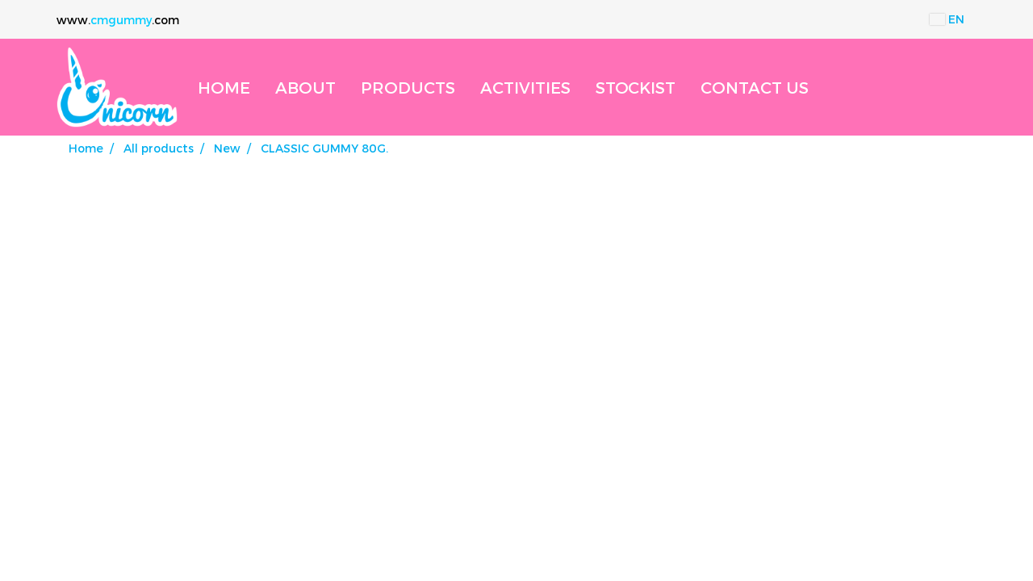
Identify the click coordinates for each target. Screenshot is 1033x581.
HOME (224, 87)
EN (947, 19)
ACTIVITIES (525, 87)
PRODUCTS (408, 87)
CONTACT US (755, 87)
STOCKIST (635, 87)
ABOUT (305, 87)
